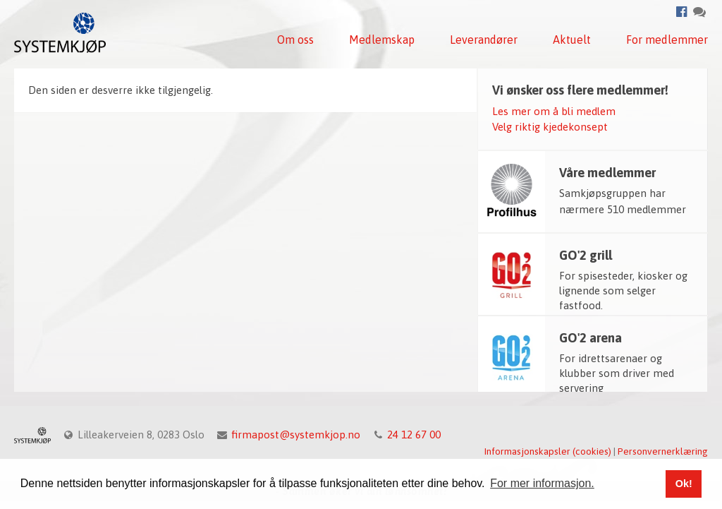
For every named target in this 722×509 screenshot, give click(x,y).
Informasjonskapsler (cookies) (547, 451)
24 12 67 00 (414, 435)
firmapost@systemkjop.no (295, 435)
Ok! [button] (683, 483)
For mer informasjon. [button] (542, 483)
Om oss (295, 39)
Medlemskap (382, 39)
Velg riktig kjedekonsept (550, 127)
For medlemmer (667, 39)
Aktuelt (572, 39)
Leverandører (484, 39)
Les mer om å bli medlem (554, 111)
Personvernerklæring (663, 451)
